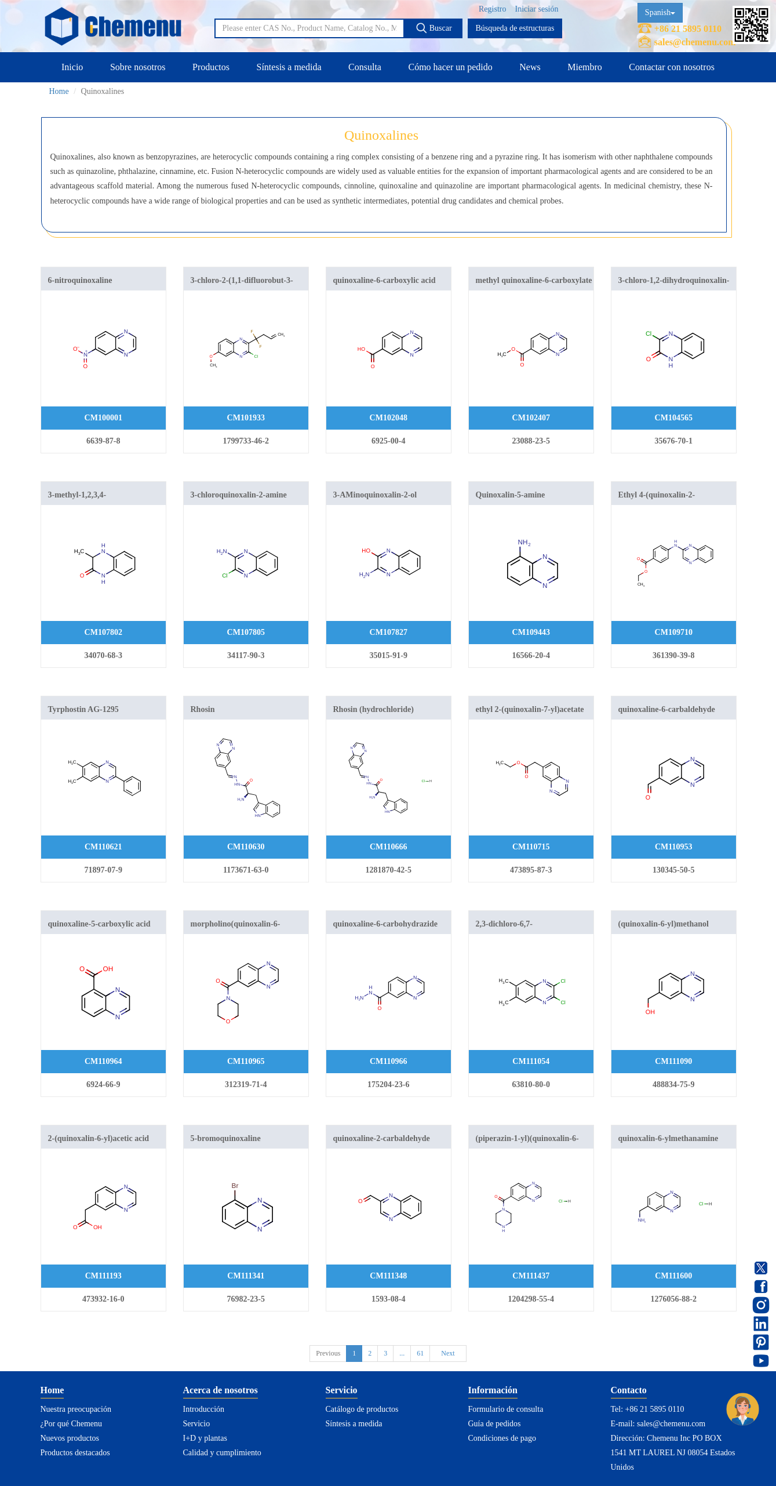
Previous (328, 1353)
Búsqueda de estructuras (514, 28)
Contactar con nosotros (672, 67)
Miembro (584, 67)
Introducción (204, 1409)
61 (420, 1353)
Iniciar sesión (536, 9)
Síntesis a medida (289, 67)
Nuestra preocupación (76, 1409)
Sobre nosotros (138, 67)
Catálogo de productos (362, 1409)
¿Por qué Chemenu (72, 1423)
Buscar (433, 28)
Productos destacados (75, 1452)
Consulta (364, 67)
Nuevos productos (70, 1438)
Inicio (72, 67)
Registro (492, 9)
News (529, 67)
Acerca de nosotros (220, 1390)
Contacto (629, 1390)
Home (59, 91)
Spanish (660, 12)
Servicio (196, 1423)
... (402, 1353)
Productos (210, 67)
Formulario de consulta (506, 1409)
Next (448, 1353)
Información (493, 1390)
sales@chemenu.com (695, 42)
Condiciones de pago (502, 1438)
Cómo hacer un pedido (450, 67)
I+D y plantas (205, 1438)
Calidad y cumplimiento (222, 1452)
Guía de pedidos (494, 1423)
